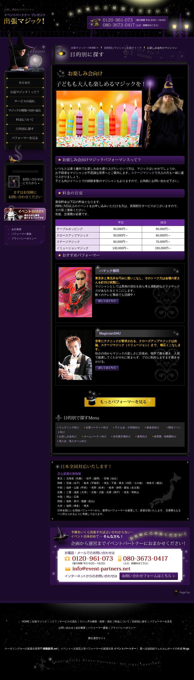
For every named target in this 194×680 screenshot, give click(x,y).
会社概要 (16, 229)
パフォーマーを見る (161, 621)
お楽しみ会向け (68, 436)
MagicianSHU (110, 333)
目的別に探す (139, 621)
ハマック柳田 (109, 271)
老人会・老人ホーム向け (73, 441)
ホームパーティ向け (95, 436)
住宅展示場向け (122, 436)
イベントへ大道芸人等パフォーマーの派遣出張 (87, 648)
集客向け (142, 436)
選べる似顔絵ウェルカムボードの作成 (161, 648)
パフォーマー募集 (21, 233)
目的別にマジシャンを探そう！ (121, 47)
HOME (25, 621)
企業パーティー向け (97, 427)
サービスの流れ (68, 621)
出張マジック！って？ (44, 621)
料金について (122, 621)
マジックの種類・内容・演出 (95, 621)
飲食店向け (153, 427)
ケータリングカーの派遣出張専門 (23, 648)
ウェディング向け (69, 427)
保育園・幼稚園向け (165, 436)
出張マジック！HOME (83, 47)
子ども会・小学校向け (127, 427)
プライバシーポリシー (24, 238)
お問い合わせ (65, 627)
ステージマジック (143, 172)
